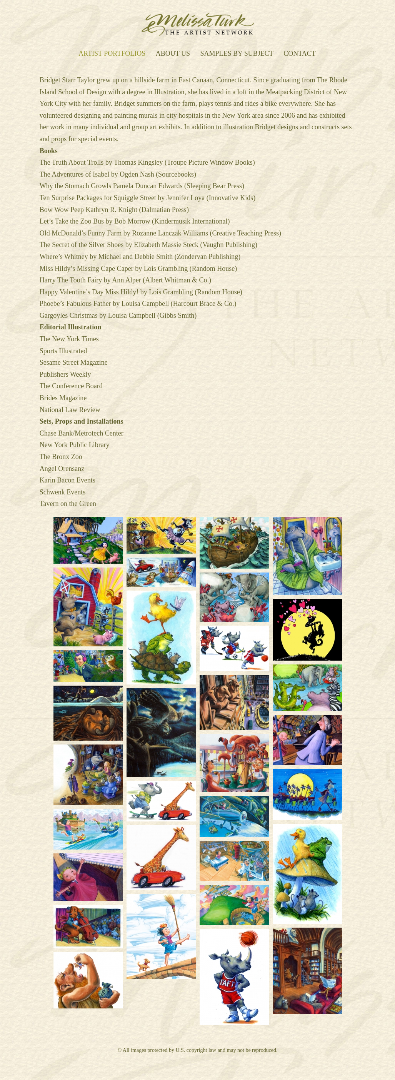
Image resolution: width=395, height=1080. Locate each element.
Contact (299, 54)
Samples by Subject (236, 54)
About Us (173, 54)
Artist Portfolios (111, 54)
